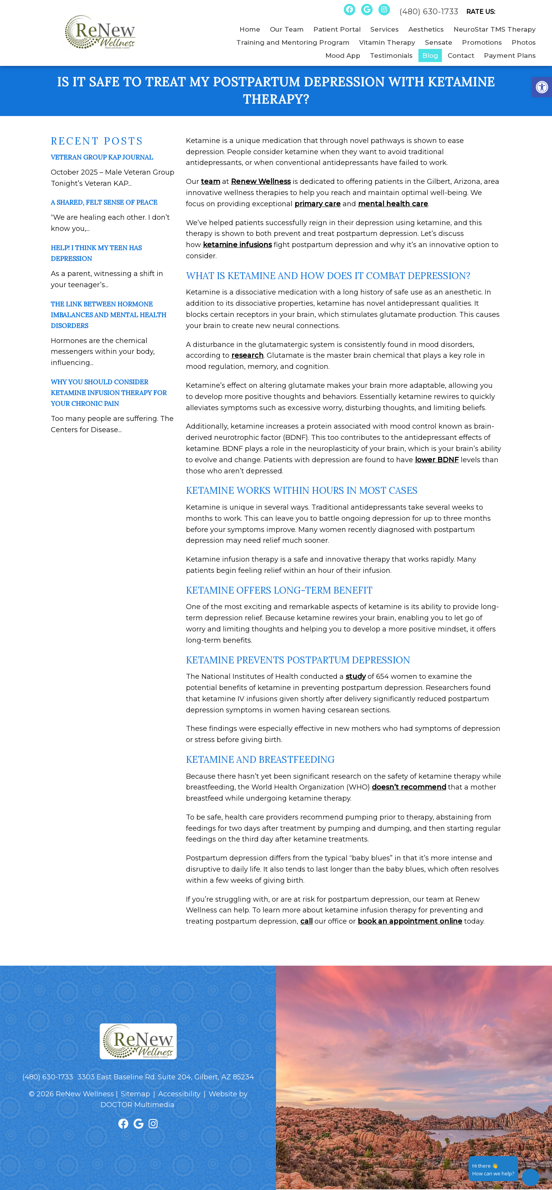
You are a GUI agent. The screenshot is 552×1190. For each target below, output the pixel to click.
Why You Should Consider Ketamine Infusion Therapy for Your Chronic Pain (109, 393)
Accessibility (179, 1094)
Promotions (482, 42)
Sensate (438, 42)
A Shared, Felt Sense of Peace (104, 202)
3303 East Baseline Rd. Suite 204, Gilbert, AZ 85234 (165, 1077)
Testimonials (391, 55)
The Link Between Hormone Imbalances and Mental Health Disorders (108, 315)
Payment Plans (510, 55)
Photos (524, 42)
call (306, 921)
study (356, 676)
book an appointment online (410, 921)
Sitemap (135, 1094)
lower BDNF (437, 460)
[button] (542, 87)
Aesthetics (426, 29)
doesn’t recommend (409, 787)
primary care (317, 204)
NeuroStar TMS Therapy (494, 29)
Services (384, 29)
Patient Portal (337, 29)
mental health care (393, 204)
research (247, 355)
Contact (461, 55)
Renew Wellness (261, 181)
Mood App (342, 55)
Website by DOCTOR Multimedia (174, 1099)
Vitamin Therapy (387, 42)
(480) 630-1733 (429, 11)
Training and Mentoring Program (293, 42)
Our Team (287, 29)
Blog (430, 55)
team (210, 181)
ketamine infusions (237, 245)
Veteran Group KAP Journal (102, 157)
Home (249, 29)
